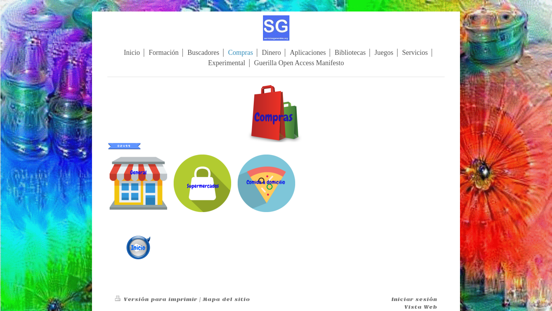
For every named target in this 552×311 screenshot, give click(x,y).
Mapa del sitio (226, 299)
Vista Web (420, 307)
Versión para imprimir (157, 299)
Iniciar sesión (414, 299)
